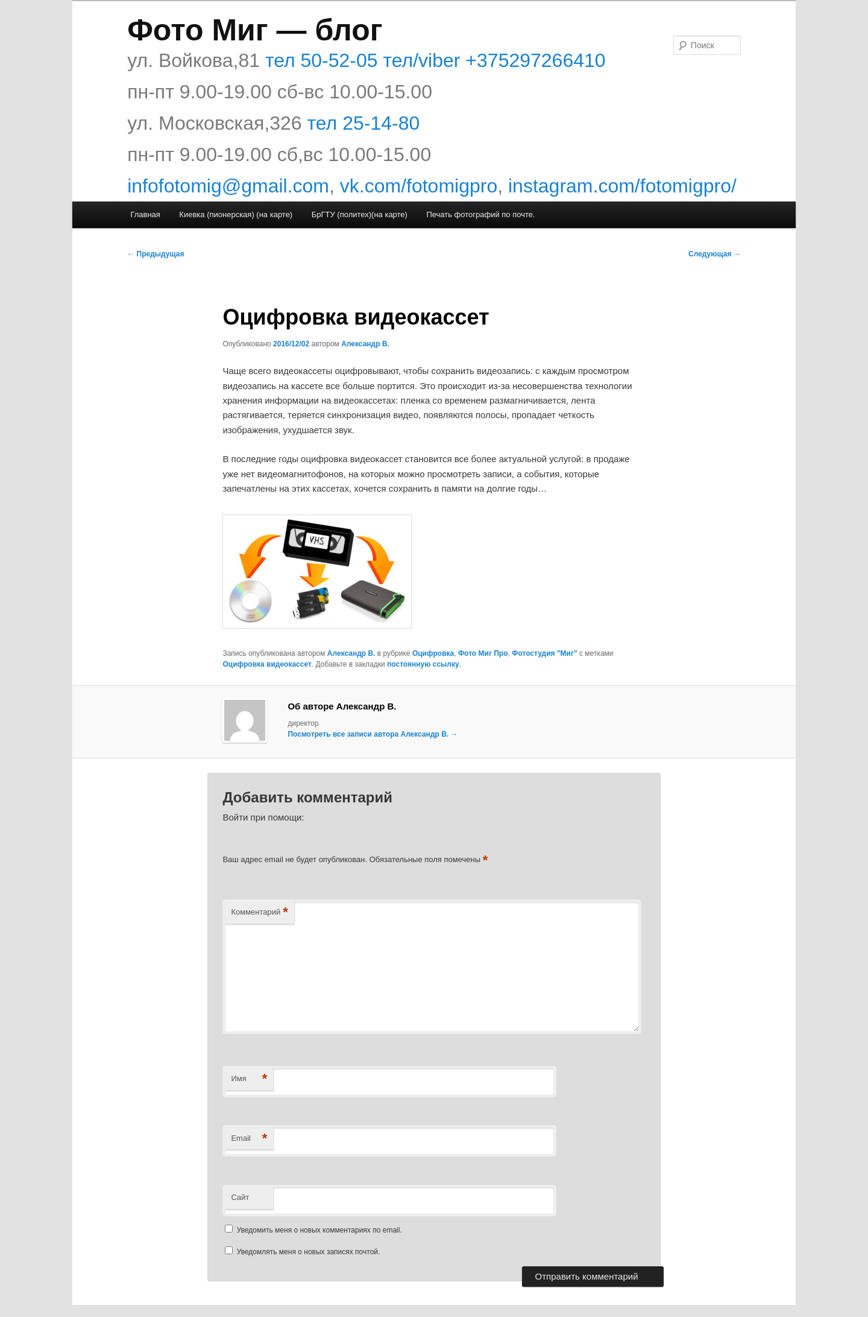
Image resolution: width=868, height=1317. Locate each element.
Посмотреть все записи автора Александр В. (373, 734)
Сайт (240, 1197)
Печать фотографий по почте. (480, 214)
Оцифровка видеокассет (266, 664)
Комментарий (259, 912)
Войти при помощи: (263, 817)
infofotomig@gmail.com (228, 186)
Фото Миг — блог (254, 30)
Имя (249, 1079)
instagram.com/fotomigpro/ (622, 186)
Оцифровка (433, 653)
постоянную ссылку (423, 664)
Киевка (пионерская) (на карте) (235, 214)
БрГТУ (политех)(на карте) (359, 214)
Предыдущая (155, 254)
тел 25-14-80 (363, 123)
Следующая (714, 254)
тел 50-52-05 (319, 60)
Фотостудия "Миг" (544, 653)
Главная (145, 214)
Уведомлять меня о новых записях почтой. (308, 1252)
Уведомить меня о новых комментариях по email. (319, 1230)
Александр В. (365, 344)
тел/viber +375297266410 (492, 60)
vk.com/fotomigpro (418, 186)
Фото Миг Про (483, 653)
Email (249, 1138)
